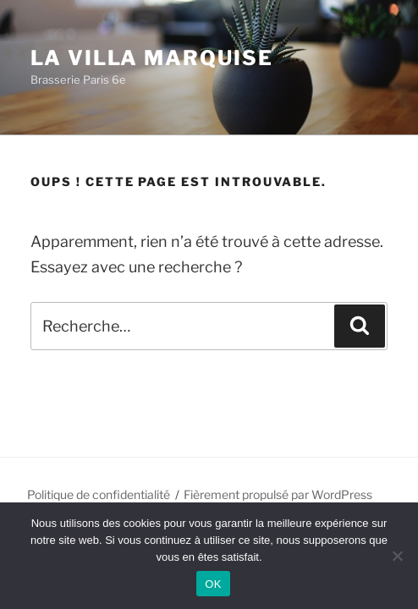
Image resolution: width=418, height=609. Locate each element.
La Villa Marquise (151, 58)
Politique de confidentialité (98, 494)
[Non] (396, 555)
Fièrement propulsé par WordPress (278, 494)
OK (213, 584)
